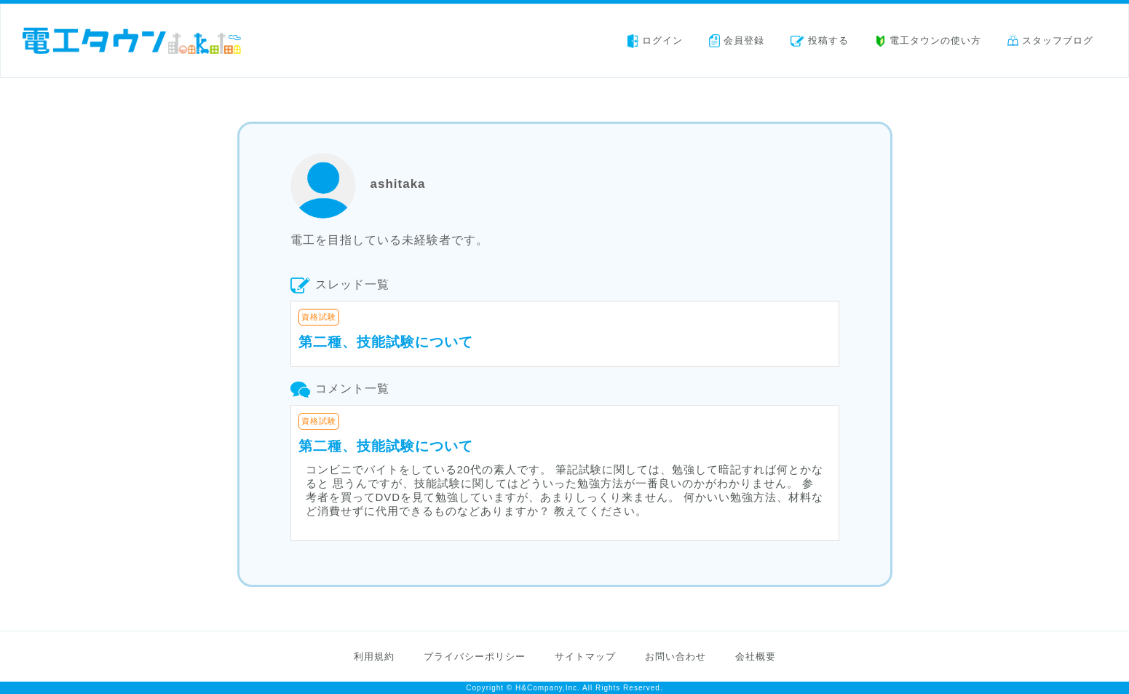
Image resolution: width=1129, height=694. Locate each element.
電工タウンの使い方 (928, 40)
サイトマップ (585, 656)
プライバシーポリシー (475, 656)
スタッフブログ (1050, 40)
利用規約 (374, 656)
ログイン (655, 40)
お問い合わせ (675, 656)
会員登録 (736, 40)
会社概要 (755, 656)
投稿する (820, 40)
